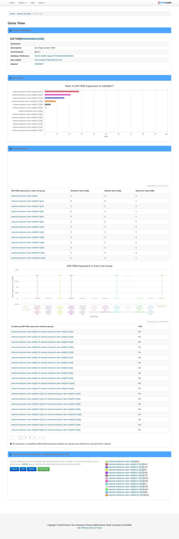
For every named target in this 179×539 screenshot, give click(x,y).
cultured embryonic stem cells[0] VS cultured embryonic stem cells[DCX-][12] (42, 357)
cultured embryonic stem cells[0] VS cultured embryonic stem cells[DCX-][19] (42, 363)
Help (33, 3)
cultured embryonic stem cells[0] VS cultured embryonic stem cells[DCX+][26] (42, 342)
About (42, 3)
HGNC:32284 (40, 56)
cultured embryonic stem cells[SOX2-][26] (28, 253)
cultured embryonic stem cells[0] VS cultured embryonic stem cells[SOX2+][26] (43, 383)
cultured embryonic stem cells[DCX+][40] (27, 242)
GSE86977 (39, 64)
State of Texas (96, 528)
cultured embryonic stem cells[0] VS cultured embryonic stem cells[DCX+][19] (42, 337)
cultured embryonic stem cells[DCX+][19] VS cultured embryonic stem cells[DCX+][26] (45, 425)
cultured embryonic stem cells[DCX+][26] (27, 237)
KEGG (14, 469)
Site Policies (82, 528)
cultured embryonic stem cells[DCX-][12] (27, 201)
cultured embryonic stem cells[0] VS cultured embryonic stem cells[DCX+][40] (42, 347)
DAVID (25, 464)
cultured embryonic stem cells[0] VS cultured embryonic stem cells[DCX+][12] (42, 332)
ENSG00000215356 (32, 38)
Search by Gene (24, 14)
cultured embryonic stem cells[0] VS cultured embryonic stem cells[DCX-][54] (42, 378)
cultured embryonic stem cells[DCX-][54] (27, 222)
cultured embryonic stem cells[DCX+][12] (27, 227)
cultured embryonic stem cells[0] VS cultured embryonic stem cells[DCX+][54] (42, 352)
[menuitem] (12, 3)
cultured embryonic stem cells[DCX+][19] (27, 232)
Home (12, 3)
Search (23, 3)
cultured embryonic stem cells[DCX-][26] (27, 211)
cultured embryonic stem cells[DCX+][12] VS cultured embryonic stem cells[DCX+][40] (45, 404)
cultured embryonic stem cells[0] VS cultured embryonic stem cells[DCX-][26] (42, 368)
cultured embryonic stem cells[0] (24, 196)
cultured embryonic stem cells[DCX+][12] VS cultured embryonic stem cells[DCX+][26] (45, 399)
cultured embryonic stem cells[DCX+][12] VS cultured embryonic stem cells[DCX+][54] (45, 409)
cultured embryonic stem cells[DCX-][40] (27, 217)
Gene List (43, 469)
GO (23, 469)
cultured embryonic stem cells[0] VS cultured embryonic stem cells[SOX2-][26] (42, 388)
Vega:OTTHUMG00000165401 (60, 56)
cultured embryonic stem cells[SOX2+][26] (28, 258)
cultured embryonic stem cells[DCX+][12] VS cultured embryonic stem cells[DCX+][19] (45, 394)
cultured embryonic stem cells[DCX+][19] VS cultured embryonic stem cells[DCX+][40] (45, 430)
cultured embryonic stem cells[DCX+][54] (27, 248)
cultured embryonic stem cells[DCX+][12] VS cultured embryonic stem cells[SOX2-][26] (46, 420)
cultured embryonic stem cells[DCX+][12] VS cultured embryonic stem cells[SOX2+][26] (46, 414)
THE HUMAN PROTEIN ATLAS (48, 60)
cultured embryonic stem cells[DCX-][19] (27, 206)
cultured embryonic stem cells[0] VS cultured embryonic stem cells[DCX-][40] (42, 373)
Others (32, 469)
